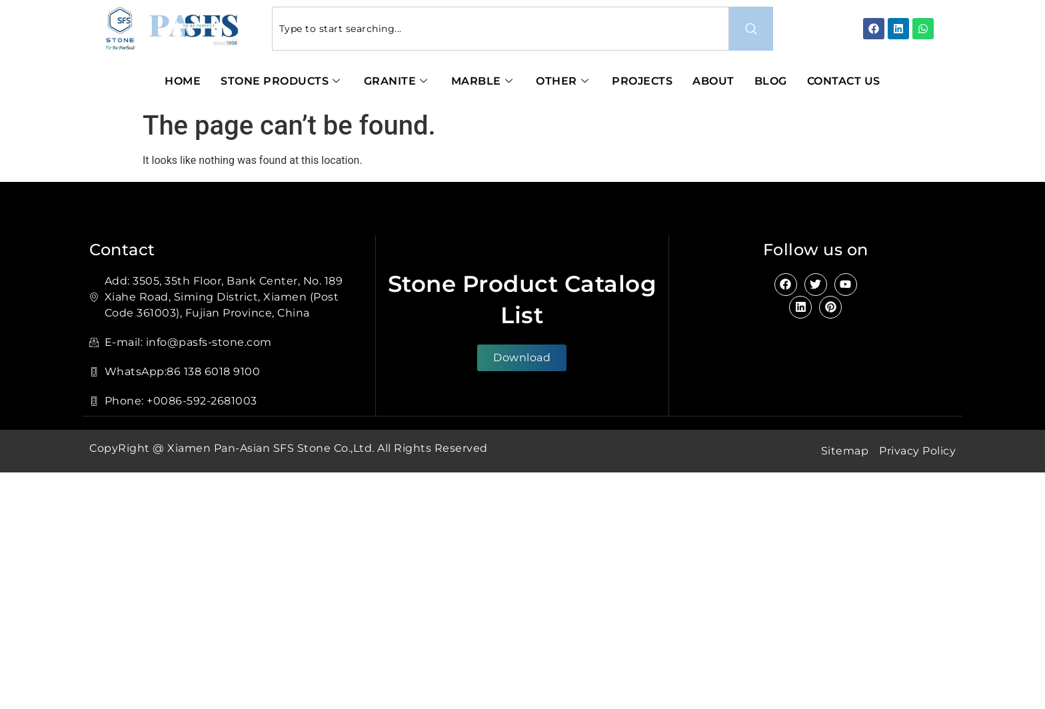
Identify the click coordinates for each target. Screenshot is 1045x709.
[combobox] (501, 29)
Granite (397, 81)
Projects (642, 81)
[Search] (751, 29)
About (713, 81)
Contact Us (843, 81)
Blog (770, 81)
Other (564, 81)
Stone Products (282, 81)
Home (183, 81)
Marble (484, 81)
